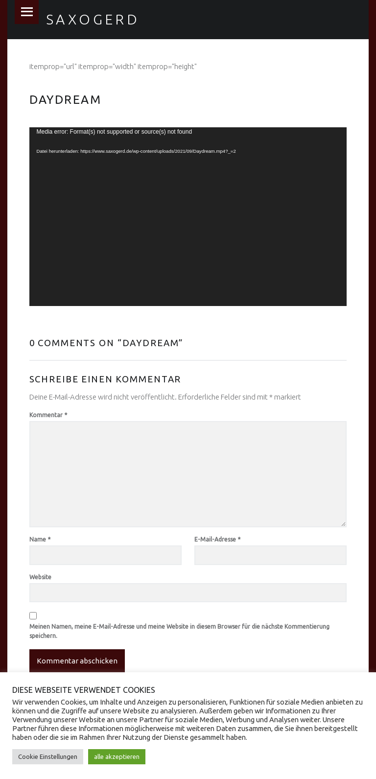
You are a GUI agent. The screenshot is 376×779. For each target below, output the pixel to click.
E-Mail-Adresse (217, 539)
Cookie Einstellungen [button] (47, 756)
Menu (27, 12)
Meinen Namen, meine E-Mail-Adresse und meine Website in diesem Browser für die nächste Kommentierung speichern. (179, 631)
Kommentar (48, 415)
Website (40, 577)
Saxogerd (93, 19)
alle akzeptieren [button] (117, 756)
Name (39, 539)
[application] (188, 216)
